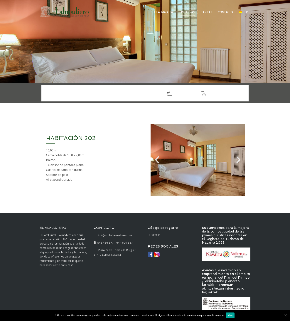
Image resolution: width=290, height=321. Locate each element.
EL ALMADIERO (164, 12)
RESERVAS (188, 12)
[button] (157, 160)
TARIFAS (206, 12)
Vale (230, 315)
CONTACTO (225, 12)
